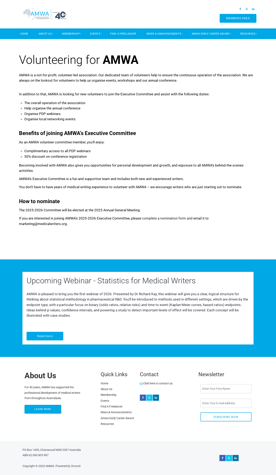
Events (95, 33)
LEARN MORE (33, 407)
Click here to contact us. (156, 383)
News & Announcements (164, 33)
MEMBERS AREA (233, 17)
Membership (71, 33)
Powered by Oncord (68, 466)
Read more (35, 334)
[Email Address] (226, 403)
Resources (248, 33)
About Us (45, 33)
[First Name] (226, 388)
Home (24, 33)
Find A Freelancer (123, 33)
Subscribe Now (226, 417)
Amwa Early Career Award (211, 33)
